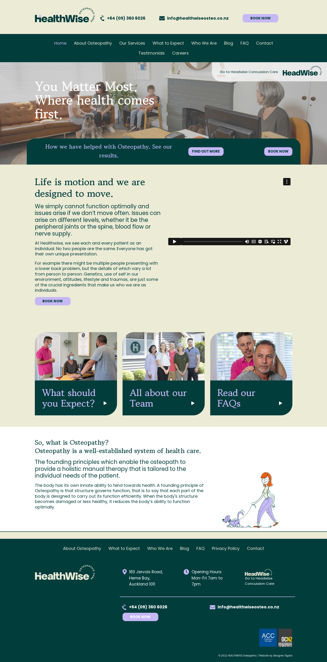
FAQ (244, 43)
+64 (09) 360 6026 (126, 18)
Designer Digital (282, 655)
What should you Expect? (71, 398)
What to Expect (168, 43)
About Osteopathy (93, 43)
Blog (228, 43)
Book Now (144, 616)
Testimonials (151, 53)
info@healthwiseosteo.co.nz (248, 607)
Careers (180, 53)
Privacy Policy (226, 548)
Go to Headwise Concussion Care (249, 71)
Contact (264, 43)
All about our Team (160, 398)
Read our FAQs (238, 398)
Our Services (132, 43)
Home (60, 43)
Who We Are (204, 43)
